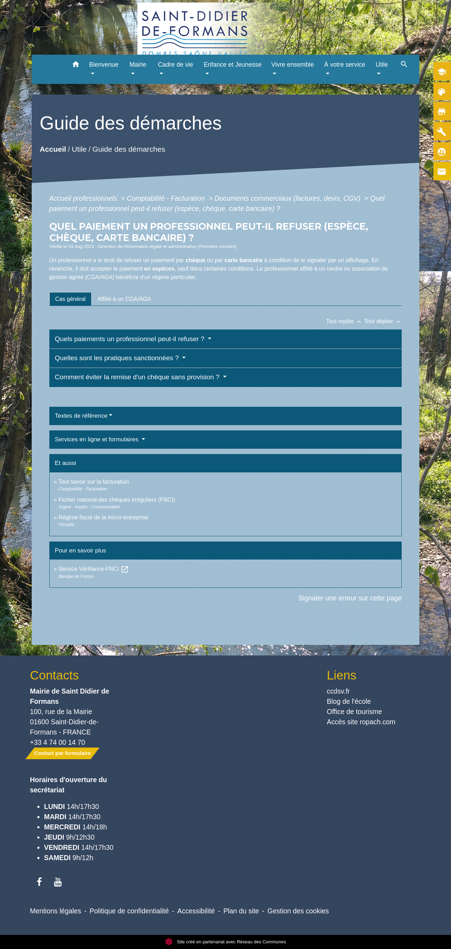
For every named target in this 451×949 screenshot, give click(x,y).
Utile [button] (382, 64)
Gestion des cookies (298, 911)
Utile (79, 149)
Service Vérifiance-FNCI (93, 569)
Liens (342, 675)
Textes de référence (81, 415)
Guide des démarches (128, 149)
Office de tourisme (354, 711)
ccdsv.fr (338, 691)
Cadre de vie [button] (175, 64)
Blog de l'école (349, 701)
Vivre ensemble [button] (292, 64)
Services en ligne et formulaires (97, 439)
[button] (75, 65)
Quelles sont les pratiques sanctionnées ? (118, 358)
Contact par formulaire (62, 753)
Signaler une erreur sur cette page (350, 598)
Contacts (54, 675)
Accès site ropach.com (361, 722)
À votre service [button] (344, 64)
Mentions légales (55, 911)
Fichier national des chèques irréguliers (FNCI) (116, 500)
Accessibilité (196, 911)
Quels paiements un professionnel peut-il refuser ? (130, 339)
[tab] (70, 299)
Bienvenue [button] (103, 64)
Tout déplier (383, 321)
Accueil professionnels (84, 198)
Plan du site (241, 911)
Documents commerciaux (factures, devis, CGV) (289, 198)
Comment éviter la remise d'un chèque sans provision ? (138, 377)
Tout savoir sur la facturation (93, 482)
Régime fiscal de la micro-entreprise (103, 517)
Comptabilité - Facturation (167, 198)
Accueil (52, 149)
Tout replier (345, 321)
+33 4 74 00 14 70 (57, 742)
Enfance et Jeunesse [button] (232, 64)
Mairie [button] (137, 64)
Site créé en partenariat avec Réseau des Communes (225, 941)
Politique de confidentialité (129, 911)
